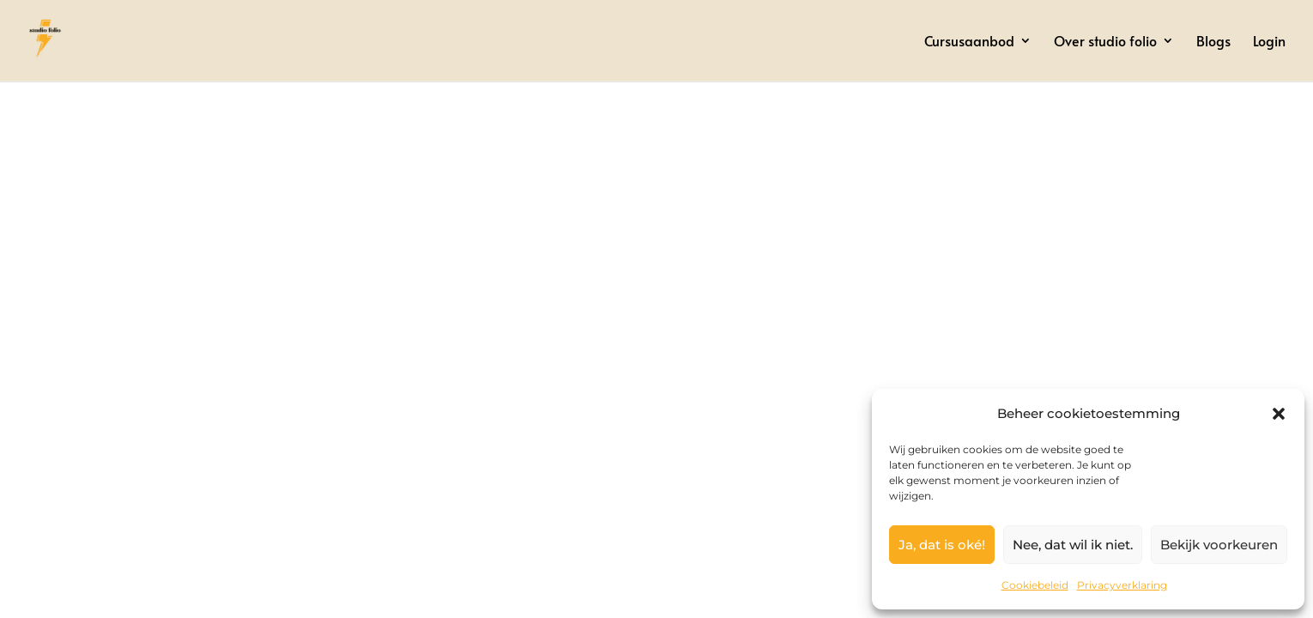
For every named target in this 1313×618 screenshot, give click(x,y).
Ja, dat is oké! (942, 544)
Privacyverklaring (1122, 585)
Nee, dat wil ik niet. (1073, 544)
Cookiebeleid (1034, 585)
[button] (1278, 413)
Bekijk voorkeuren (1219, 544)
